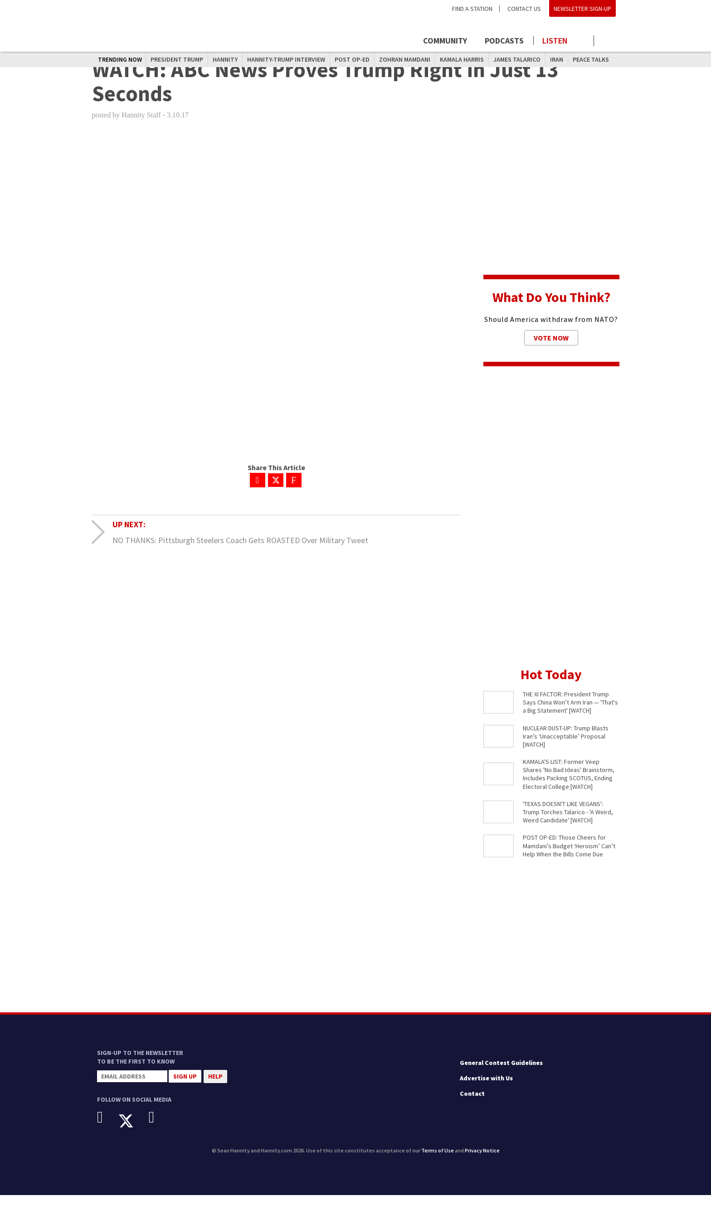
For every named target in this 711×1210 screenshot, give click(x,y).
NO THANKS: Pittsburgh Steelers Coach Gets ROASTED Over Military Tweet (240, 555)
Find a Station (472, 9)
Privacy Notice (482, 1164)
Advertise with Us (486, 1093)
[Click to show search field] (608, 41)
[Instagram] (158, 1132)
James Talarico (517, 59)
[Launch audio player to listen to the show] (563, 40)
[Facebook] (107, 1132)
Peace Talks (591, 59)
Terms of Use (437, 1164)
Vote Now (551, 352)
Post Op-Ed (352, 59)
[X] (132, 1135)
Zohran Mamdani (404, 59)
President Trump (177, 59)
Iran (556, 59)
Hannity (225, 59)
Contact (472, 1108)
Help (215, 1091)
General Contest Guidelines (501, 1078)
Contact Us (524, 9)
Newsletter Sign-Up (582, 9)
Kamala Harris (462, 59)
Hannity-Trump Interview (286, 59)
